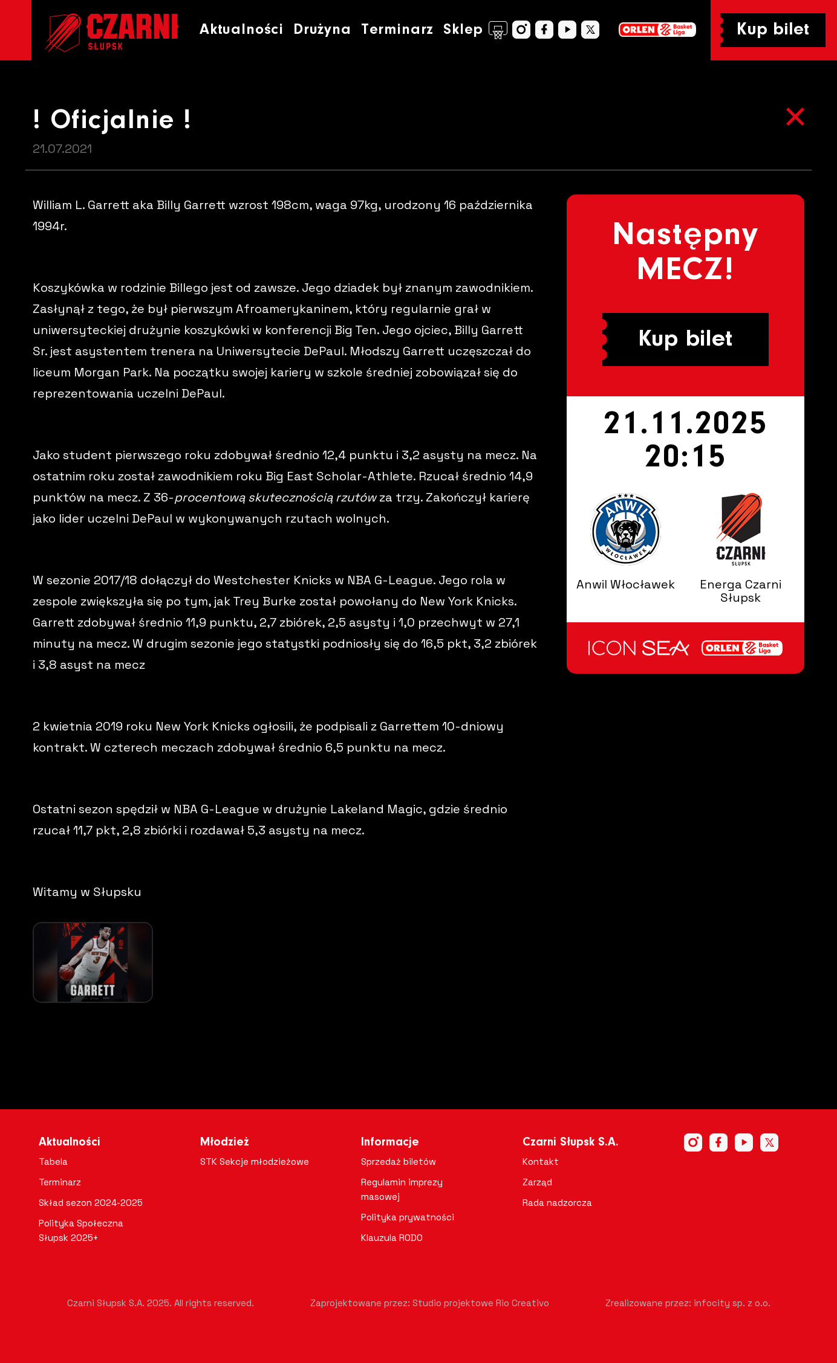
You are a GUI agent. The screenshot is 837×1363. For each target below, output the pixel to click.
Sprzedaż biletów (398, 1161)
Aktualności (242, 29)
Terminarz (397, 29)
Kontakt (541, 1161)
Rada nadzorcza (557, 1202)
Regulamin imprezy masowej (402, 1189)
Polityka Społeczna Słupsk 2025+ (81, 1230)
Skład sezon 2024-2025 (91, 1202)
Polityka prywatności (407, 1217)
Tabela (53, 1161)
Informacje (390, 1142)
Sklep (475, 30)
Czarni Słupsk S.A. (571, 1142)
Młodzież (224, 1142)
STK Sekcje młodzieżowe (254, 1161)
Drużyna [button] (322, 29)
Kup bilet (773, 30)
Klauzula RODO (392, 1237)
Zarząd (537, 1182)
